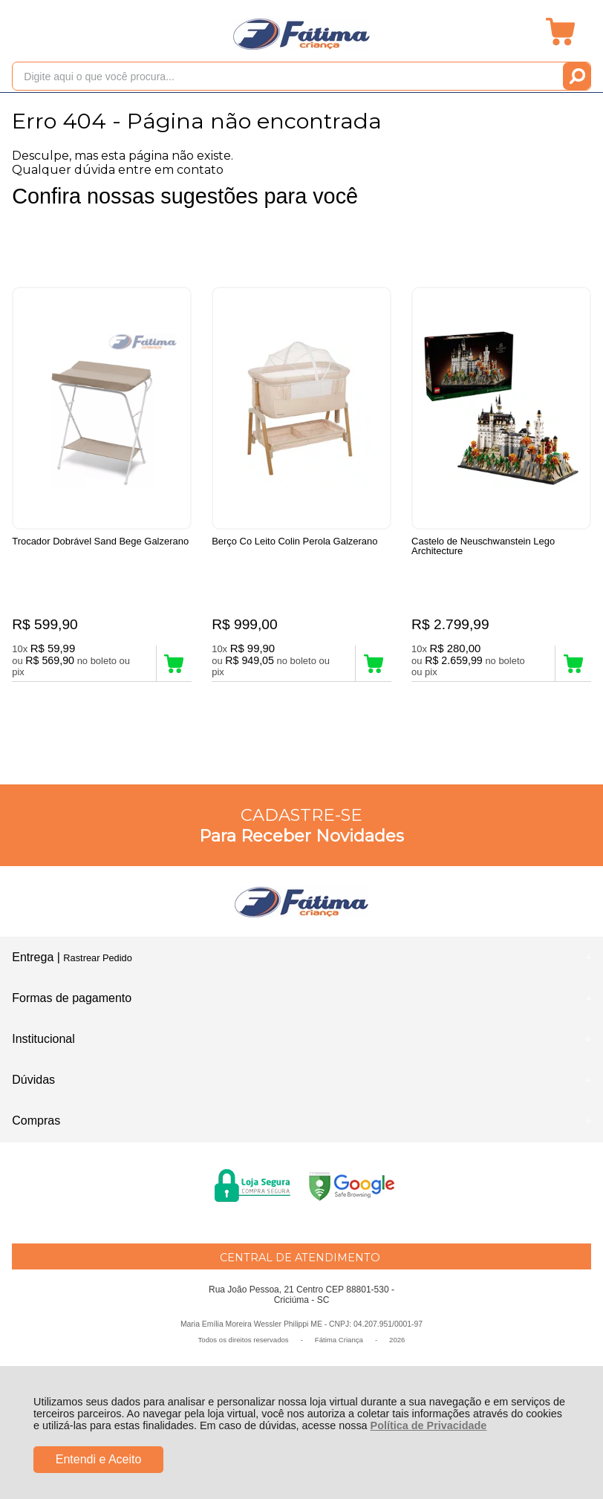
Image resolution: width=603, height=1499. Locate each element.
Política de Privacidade (429, 1425)
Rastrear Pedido (97, 957)
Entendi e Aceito (99, 1459)
